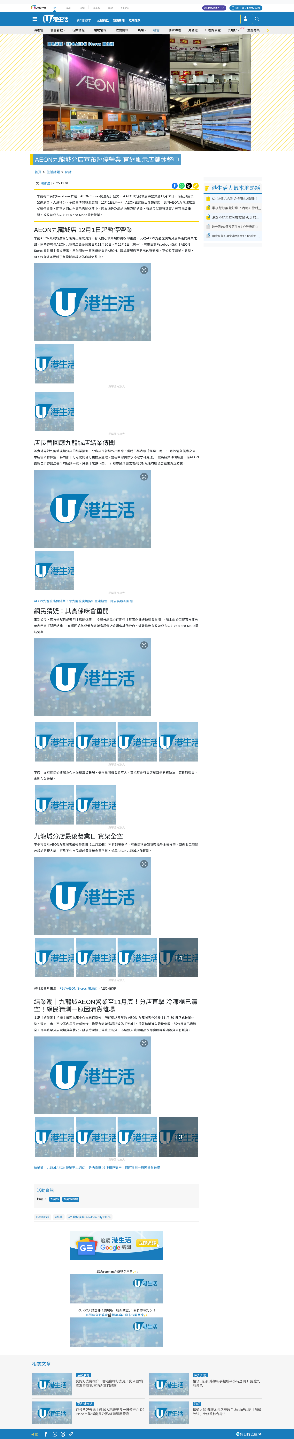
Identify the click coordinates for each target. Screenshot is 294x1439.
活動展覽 (83, 1375)
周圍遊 (193, 30)
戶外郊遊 (200, 1375)
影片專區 (175, 30)
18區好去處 (213, 30)
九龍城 (54, 1199)
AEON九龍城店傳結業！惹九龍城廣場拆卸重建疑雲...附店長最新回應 (83, 601)
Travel (67, 7)
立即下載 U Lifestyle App (247, 8)
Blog (110, 7)
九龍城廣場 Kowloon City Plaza (90, 1217)
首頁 (38, 172)
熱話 (68, 172)
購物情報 (100, 30)
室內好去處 (85, 1403)
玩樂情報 (78, 30)
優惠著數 (56, 30)
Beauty (96, 7)
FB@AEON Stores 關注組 (78, 988)
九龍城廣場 (70, 1199)
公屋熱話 (103, 20)
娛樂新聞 (119, 20)
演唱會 (38, 30)
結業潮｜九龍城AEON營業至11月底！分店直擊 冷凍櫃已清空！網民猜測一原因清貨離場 (97, 1167)
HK (54, 7)
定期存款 (134, 20)
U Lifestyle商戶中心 (214, 8)
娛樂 (141, 30)
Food (82, 7)
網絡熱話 (43, 1217)
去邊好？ (234, 30)
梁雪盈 (45, 183)
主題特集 (253, 30)
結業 (60, 1217)
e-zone (125, 7)
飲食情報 (122, 30)
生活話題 (53, 172)
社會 (156, 30)
